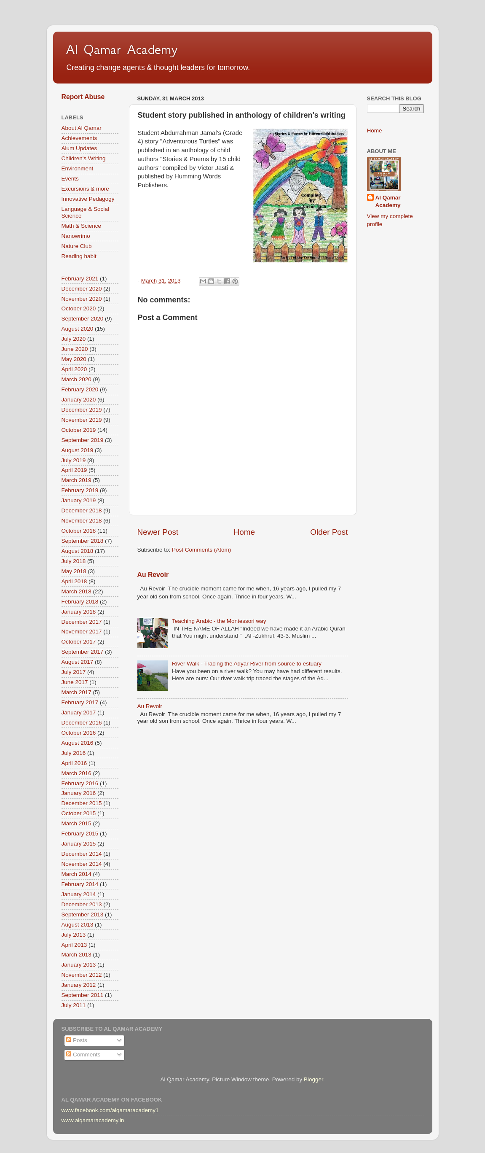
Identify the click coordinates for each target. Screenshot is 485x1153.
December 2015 (82, 803)
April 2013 (74, 945)
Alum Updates (79, 148)
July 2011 (74, 1005)
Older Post (329, 532)
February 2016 (80, 783)
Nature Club (77, 246)
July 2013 (74, 935)
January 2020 (79, 399)
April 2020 (74, 369)
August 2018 (78, 551)
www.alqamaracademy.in (93, 1120)
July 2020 (74, 339)
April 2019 (74, 470)
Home (244, 532)
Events (70, 178)
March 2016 (76, 773)
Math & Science (82, 226)
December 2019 (82, 410)
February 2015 (80, 833)
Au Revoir (153, 574)
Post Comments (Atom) (201, 550)
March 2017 (76, 692)
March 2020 (76, 379)
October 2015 (79, 813)
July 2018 (74, 561)
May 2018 (74, 571)
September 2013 (83, 914)
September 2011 (83, 995)
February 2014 (80, 884)
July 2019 (74, 460)
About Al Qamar (82, 128)
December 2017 (82, 622)
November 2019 (82, 420)
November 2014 (82, 864)
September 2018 (83, 541)
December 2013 (82, 904)
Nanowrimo (76, 236)
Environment (78, 168)
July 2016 (74, 753)
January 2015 (79, 844)
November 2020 (82, 299)
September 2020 (83, 318)
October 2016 (79, 733)
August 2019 (78, 450)
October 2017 (79, 641)
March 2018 (76, 591)
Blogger (313, 1079)
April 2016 (74, 763)
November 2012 (82, 975)
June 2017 (75, 682)
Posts (76, 1040)
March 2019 (76, 480)
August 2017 (78, 662)
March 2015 (76, 823)
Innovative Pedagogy (88, 199)
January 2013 (79, 965)
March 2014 (76, 874)
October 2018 (79, 531)
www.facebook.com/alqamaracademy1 (110, 1110)
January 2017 (79, 712)
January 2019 (79, 500)
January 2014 (79, 894)
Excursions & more (85, 189)
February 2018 (80, 601)
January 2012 (79, 985)
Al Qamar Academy (122, 49)
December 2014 (82, 854)
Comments (83, 1054)
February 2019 (80, 490)
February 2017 (80, 702)
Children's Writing (84, 158)
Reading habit (79, 256)
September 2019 (83, 440)
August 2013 (78, 924)
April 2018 (74, 581)
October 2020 (79, 308)
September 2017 (83, 652)
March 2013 (76, 954)
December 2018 (82, 510)
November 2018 (82, 520)
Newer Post (158, 532)
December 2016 (82, 722)
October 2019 (79, 430)
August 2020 (78, 329)
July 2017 (74, 672)
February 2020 (80, 389)
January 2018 (79, 612)
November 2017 (82, 631)
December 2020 (82, 289)
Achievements (79, 138)
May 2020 (74, 359)
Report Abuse (83, 96)
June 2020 (75, 349)
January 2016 (79, 793)
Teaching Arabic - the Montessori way (219, 621)
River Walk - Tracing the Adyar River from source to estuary (247, 663)
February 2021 (80, 278)
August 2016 (78, 743)
